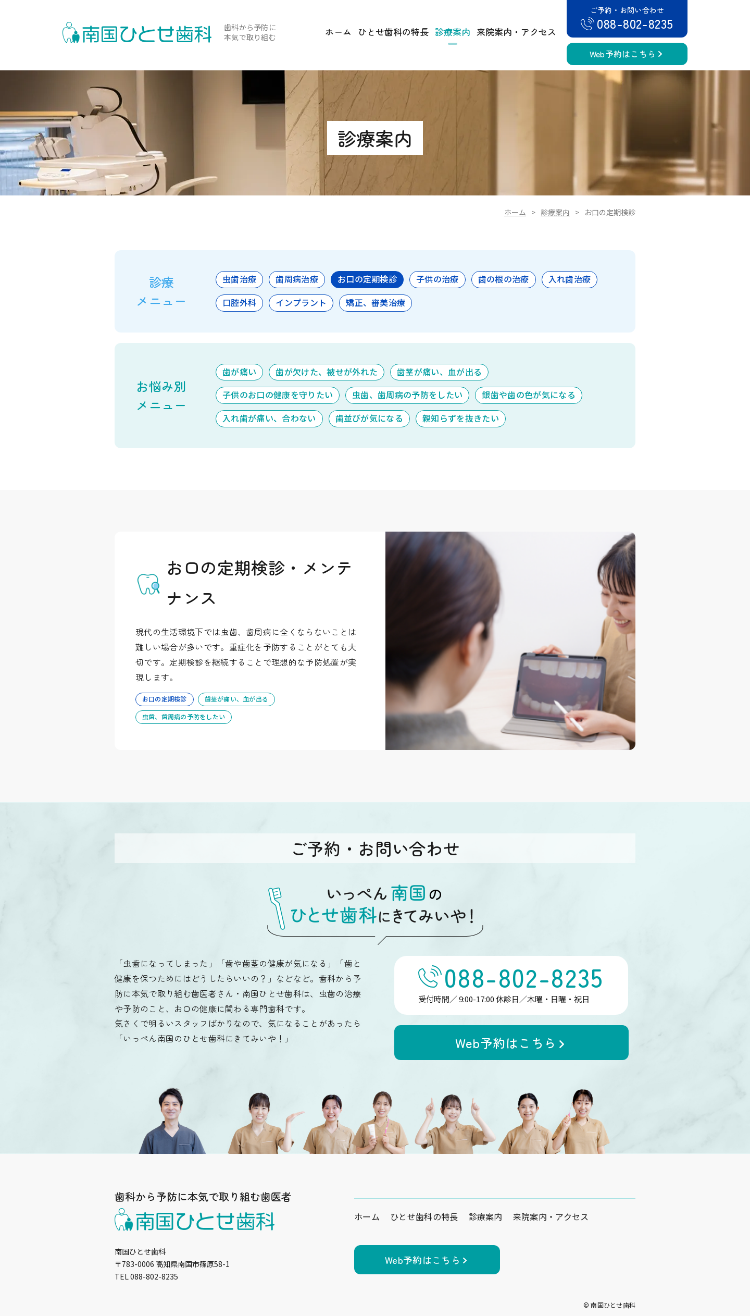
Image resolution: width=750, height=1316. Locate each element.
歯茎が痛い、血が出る (439, 371)
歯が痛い (239, 371)
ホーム (338, 31)
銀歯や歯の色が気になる (529, 394)
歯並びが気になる (369, 418)
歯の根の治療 (503, 279)
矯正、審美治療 (375, 302)
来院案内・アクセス (516, 31)
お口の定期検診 (367, 279)
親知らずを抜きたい (460, 418)
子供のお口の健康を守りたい (277, 394)
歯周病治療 (297, 279)
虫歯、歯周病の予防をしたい (407, 394)
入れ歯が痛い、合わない (269, 418)
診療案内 (452, 31)
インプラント (301, 302)
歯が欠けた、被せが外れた (327, 371)
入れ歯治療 (569, 279)
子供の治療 (437, 279)
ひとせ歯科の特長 (393, 31)
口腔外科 (239, 302)
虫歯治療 (239, 279)
